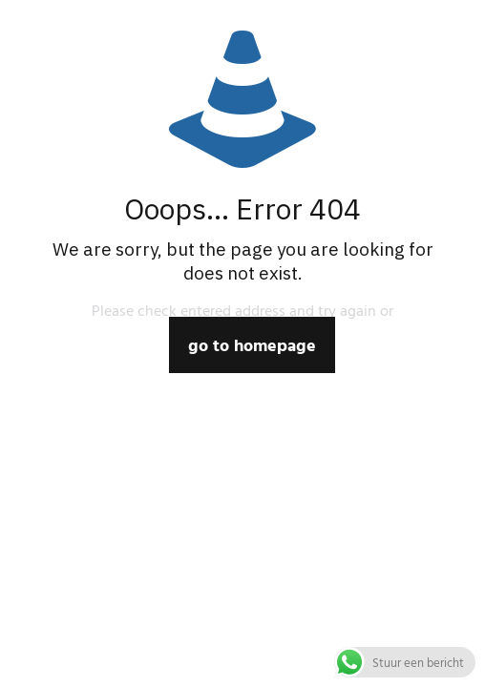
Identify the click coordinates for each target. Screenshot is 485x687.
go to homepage (252, 345)
